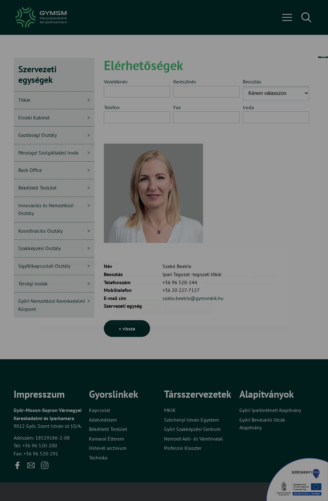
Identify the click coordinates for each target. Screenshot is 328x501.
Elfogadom (138, 270)
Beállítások (188, 270)
